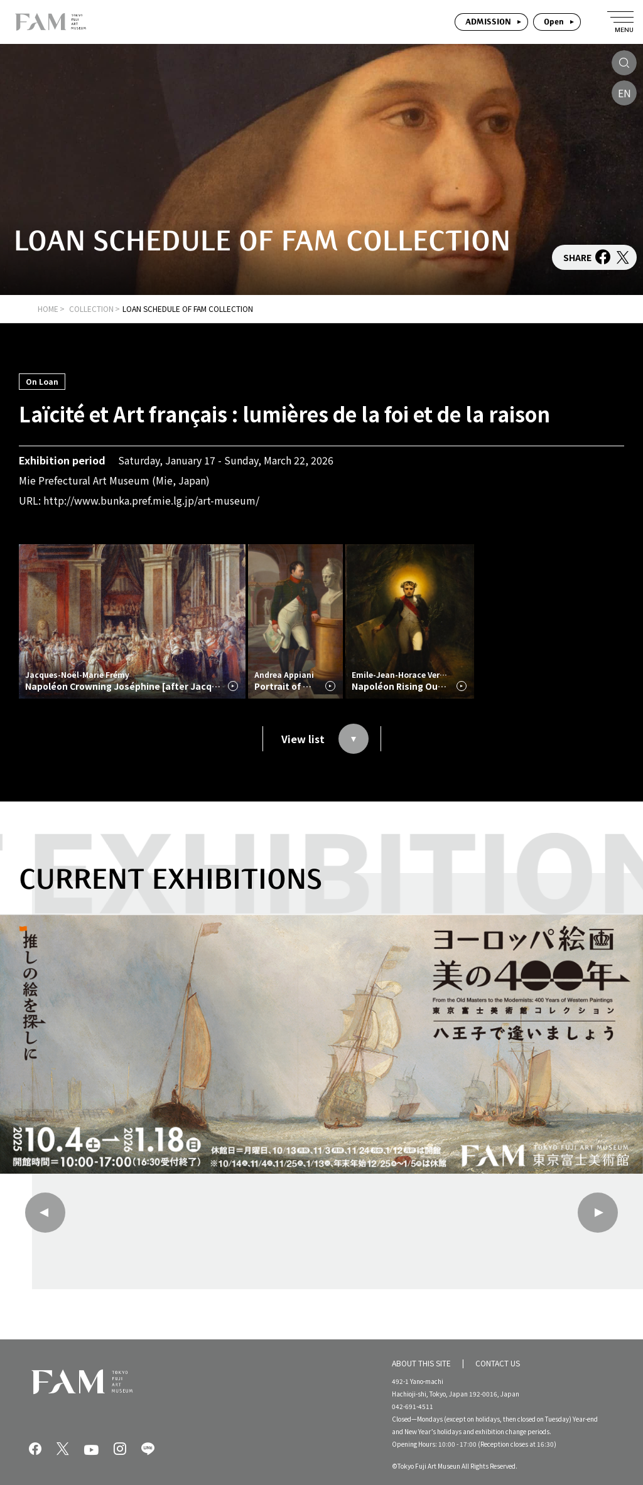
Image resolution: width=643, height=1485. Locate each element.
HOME (48, 308)
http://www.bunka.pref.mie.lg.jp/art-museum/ (151, 500)
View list (325, 738)
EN (624, 92)
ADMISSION (488, 21)
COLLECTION (91, 308)
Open (554, 21)
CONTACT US (497, 1362)
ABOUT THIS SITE (421, 1362)
